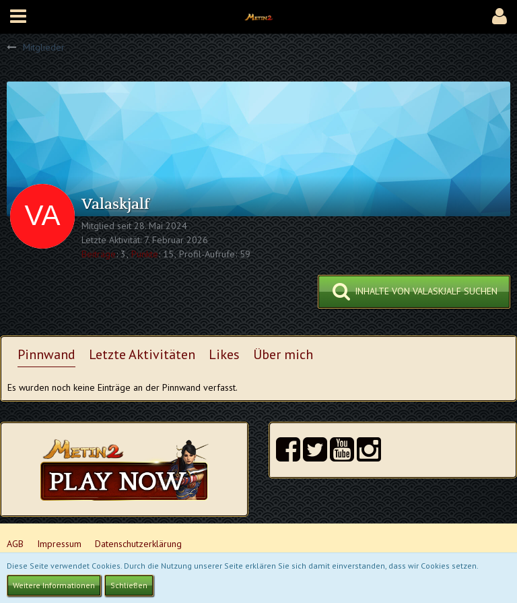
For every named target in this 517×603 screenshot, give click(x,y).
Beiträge (98, 254)
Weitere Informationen (54, 585)
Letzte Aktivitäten (142, 354)
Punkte (144, 254)
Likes (224, 354)
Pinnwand (46, 354)
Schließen (128, 585)
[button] (18, 17)
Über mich (283, 354)
